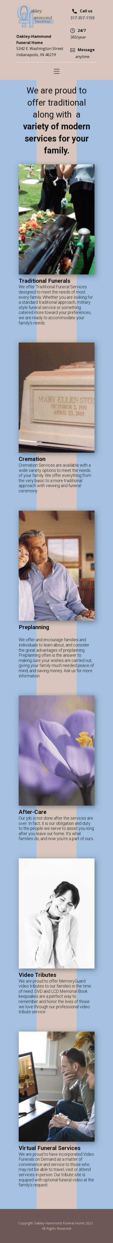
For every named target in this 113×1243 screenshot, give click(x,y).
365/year (78, 33)
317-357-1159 (82, 14)
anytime (82, 53)
